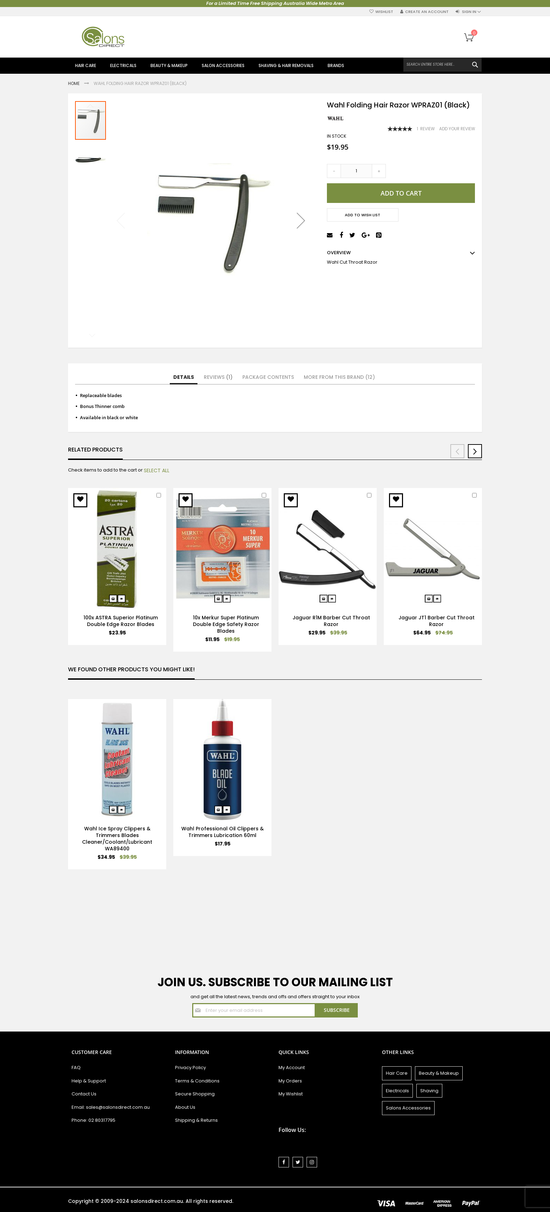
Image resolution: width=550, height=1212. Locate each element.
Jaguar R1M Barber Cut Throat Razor (331, 621)
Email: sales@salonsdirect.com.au (111, 1107)
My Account (292, 1067)
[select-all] (156, 470)
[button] (301, 220)
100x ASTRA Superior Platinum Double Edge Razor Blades (120, 621)
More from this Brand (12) (339, 377)
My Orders (290, 1081)
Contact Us (84, 1094)
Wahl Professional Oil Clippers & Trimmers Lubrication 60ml (222, 832)
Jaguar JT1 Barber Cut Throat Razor (436, 621)
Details (183, 377)
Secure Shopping (195, 1094)
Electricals (397, 1090)
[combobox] (442, 65)
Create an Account (427, 11)
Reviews (218, 377)
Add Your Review (457, 129)
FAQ (76, 1067)
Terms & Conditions (197, 1081)
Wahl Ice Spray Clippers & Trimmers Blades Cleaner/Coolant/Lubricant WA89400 (117, 838)
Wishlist (384, 11)
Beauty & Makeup (439, 1073)
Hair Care (397, 1073)
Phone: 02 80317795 (93, 1120)
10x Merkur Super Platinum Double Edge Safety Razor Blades (226, 624)
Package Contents (268, 377)
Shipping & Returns (196, 1120)
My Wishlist (291, 1094)
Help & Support (89, 1081)
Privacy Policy (190, 1067)
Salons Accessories (408, 1108)
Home (74, 83)
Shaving (429, 1090)
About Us (185, 1107)
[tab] (183, 377)
